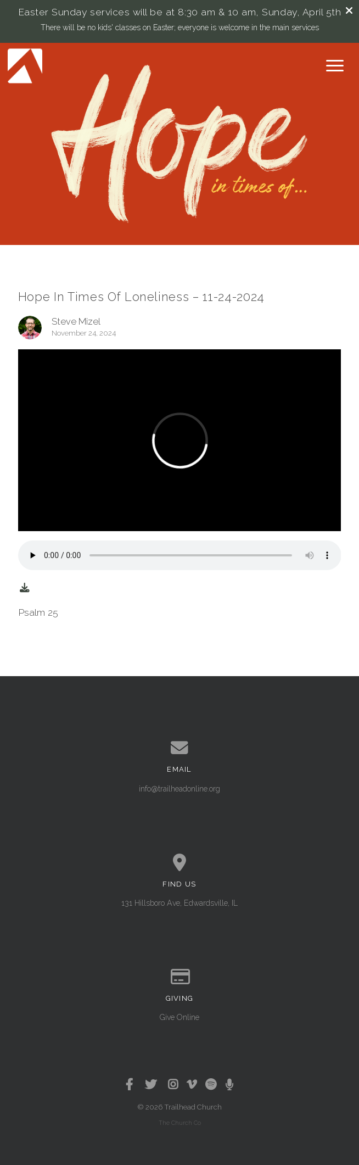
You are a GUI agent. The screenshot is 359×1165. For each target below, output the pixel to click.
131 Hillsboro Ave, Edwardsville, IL (179, 903)
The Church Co (180, 1122)
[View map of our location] (179, 863)
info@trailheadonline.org (179, 788)
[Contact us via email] (179, 748)
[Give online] (179, 977)
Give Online (179, 1017)
